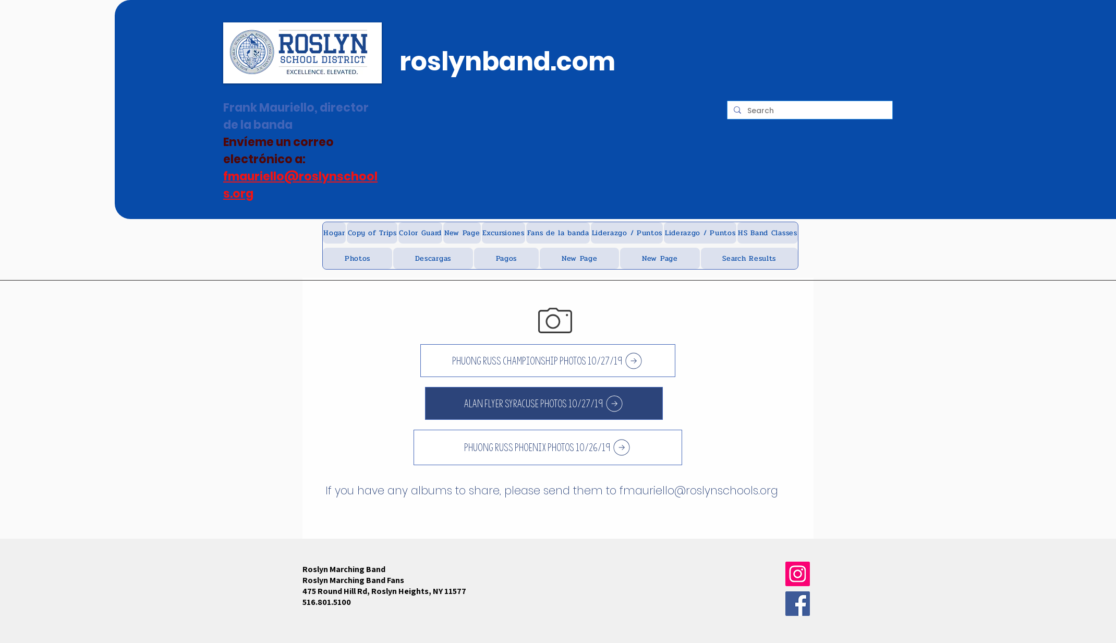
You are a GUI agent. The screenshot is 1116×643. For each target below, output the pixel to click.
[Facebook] (797, 603)
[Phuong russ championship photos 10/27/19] (547, 360)
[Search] (808, 110)
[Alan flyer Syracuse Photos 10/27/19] (544, 403)
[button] (372, 233)
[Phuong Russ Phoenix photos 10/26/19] (548, 447)
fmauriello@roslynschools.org (699, 490)
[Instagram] (797, 574)
